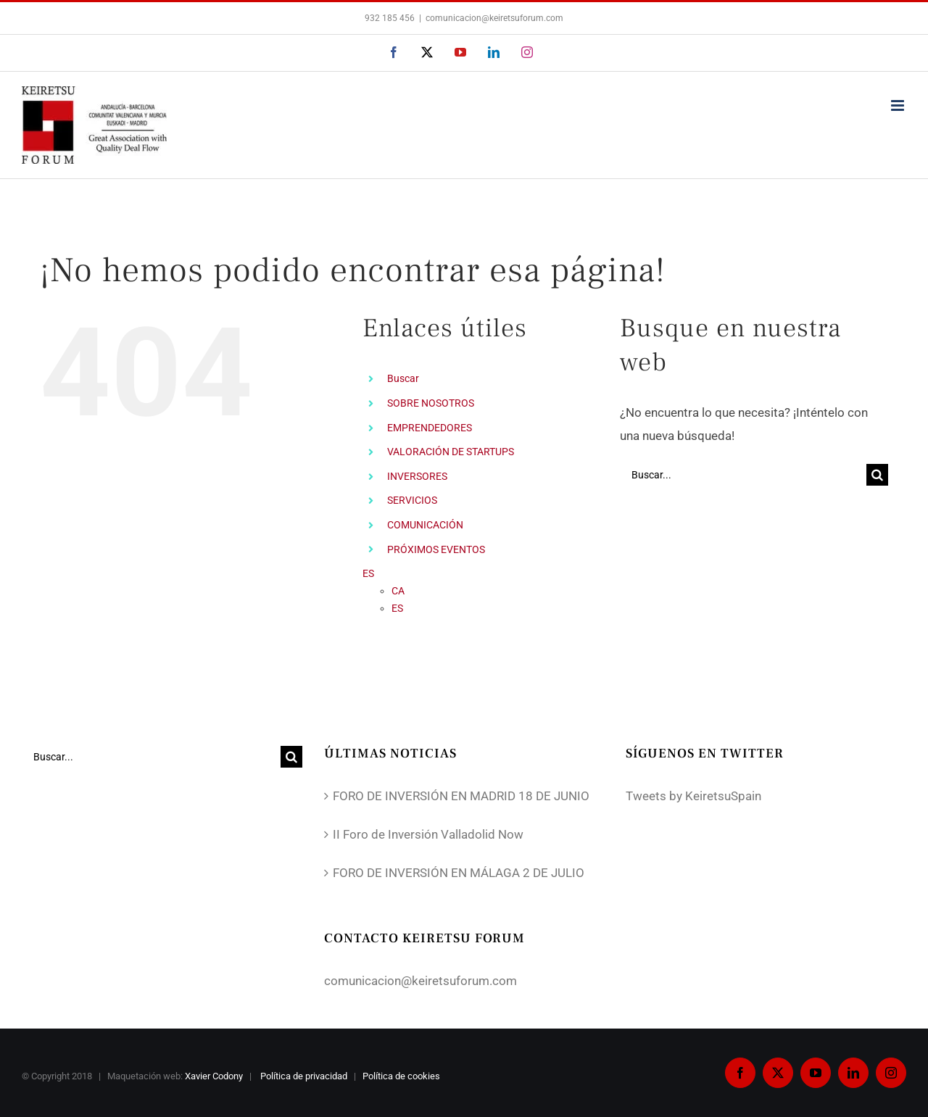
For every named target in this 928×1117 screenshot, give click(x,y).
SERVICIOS (412, 500)
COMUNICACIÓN (425, 525)
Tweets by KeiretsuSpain (693, 796)
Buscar (403, 378)
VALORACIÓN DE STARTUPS (450, 451)
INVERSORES (417, 476)
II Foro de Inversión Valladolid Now (428, 834)
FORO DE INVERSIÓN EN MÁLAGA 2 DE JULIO (458, 872)
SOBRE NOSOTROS (430, 403)
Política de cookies (402, 1076)
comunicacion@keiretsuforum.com (494, 18)
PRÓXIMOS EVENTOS (436, 549)
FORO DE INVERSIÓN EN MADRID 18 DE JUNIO (461, 796)
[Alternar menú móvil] (898, 105)
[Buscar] (877, 475)
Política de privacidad (304, 1076)
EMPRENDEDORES (429, 427)
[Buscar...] (743, 475)
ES (368, 573)
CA (398, 591)
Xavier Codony (214, 1076)
